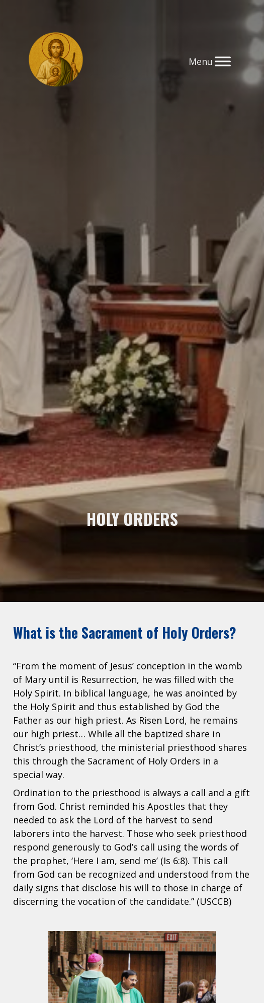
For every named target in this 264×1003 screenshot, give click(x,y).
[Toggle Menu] (223, 61)
